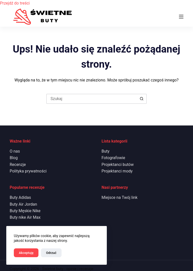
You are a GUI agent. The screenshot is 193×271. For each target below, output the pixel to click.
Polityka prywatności (28, 171)
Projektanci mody (117, 171)
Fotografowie (113, 157)
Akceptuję (26, 253)
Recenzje (18, 164)
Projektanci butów (118, 164)
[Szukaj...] (91, 99)
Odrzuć (51, 253)
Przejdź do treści (15, 3)
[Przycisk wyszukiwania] (142, 99)
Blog (14, 157)
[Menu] (181, 16)
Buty (106, 151)
